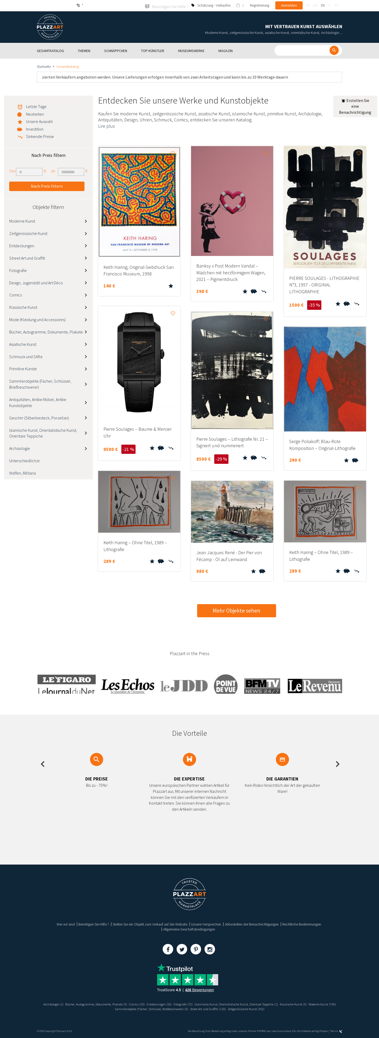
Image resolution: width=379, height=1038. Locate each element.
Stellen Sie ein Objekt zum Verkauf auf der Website (150, 923)
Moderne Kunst (22, 220)
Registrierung (259, 5)
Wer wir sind (66, 923)
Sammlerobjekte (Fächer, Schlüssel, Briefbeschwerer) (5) (164, 1008)
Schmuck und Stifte (26, 356)
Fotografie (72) (198, 1003)
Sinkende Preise (40, 135)
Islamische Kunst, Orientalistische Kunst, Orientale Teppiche (43, 432)
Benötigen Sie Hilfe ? (93, 923)
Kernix (336, 1030)
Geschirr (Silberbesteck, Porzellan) (39, 417)
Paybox (324, 1030)
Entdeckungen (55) (171, 1003)
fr (308, 5)
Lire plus (106, 125)
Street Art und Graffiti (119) (227, 1008)
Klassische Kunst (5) (321, 1003)
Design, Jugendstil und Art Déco (36, 282)
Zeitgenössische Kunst (28, 232)
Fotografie (18, 270)
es (336, 5)
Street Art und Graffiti (27, 257)
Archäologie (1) (54, 1003)
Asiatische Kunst (22, 343)
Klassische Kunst (23, 306)
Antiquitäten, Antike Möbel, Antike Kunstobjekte (37, 402)
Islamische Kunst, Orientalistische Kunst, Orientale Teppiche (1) (258, 1003)
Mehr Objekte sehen (236, 610)
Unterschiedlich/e (24, 460)
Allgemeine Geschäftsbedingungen (189, 928)
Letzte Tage (36, 106)
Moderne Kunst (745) (104, 1008)
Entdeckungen (21, 245)
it (329, 5)
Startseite (44, 66)
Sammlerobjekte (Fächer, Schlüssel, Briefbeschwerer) (40, 383)
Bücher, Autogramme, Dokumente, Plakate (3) (101, 1003)
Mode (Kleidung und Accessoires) (37, 319)
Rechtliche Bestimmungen (301, 923)
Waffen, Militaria (22, 472)
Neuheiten (35, 113)
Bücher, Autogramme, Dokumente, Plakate (46, 331)
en (315, 5)
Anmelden (289, 5)
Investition (34, 128)
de (323, 5)
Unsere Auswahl (39, 121)
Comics (15, 294)
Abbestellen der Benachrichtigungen (252, 923)
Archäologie (19, 447)
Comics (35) (146, 1003)
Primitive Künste (23, 368)
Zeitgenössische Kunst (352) (269, 1008)
